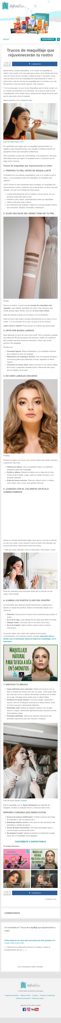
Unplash (24, 801)
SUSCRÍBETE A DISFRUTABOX (30, 841)
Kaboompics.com (16, 142)
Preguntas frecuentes (12, 995)
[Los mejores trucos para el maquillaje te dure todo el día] (44, 879)
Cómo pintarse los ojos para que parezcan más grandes (28, 940)
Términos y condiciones (47, 995)
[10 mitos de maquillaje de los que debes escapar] (16, 879)
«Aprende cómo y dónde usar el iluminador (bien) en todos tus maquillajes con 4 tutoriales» (29, 638)
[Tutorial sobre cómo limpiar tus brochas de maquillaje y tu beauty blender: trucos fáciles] (16, 859)
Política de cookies (38, 998)
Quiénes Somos (25, 995)
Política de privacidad (23, 998)
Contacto (35, 995)
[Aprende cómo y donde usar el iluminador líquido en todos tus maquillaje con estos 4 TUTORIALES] (30, 663)
